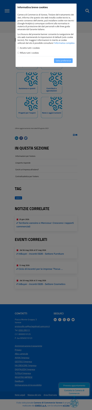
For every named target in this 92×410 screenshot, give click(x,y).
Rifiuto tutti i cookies (29, 52)
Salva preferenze (63, 60)
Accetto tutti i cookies (30, 48)
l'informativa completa (64, 43)
